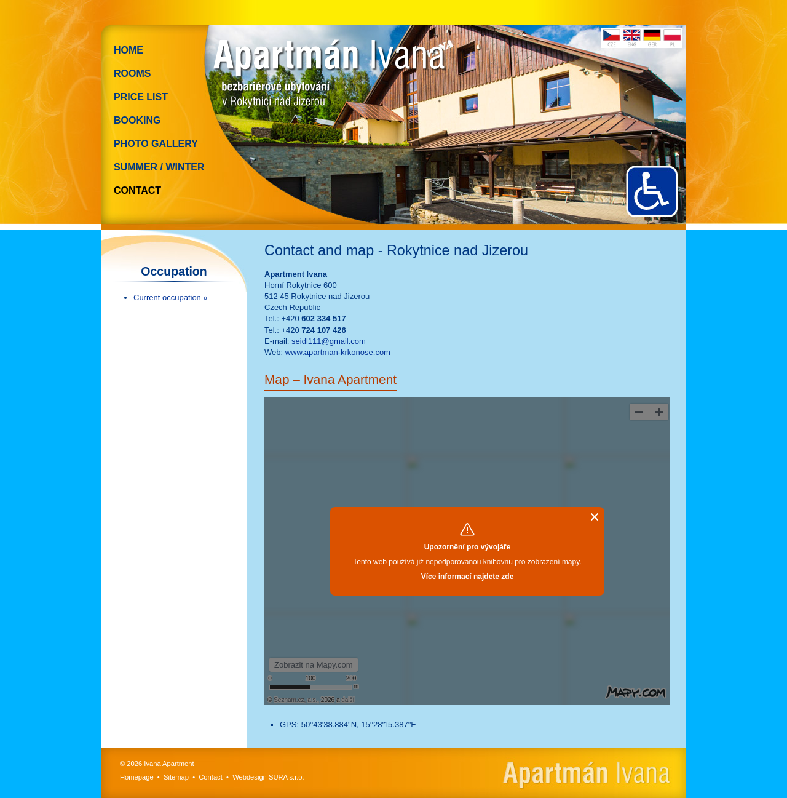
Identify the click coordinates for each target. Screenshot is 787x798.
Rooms (132, 73)
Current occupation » (170, 297)
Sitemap (176, 777)
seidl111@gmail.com (328, 341)
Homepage (137, 777)
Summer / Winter (159, 167)
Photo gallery (156, 143)
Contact (137, 190)
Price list (141, 97)
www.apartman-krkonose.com (337, 352)
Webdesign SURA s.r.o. (268, 777)
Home (128, 50)
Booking (137, 120)
